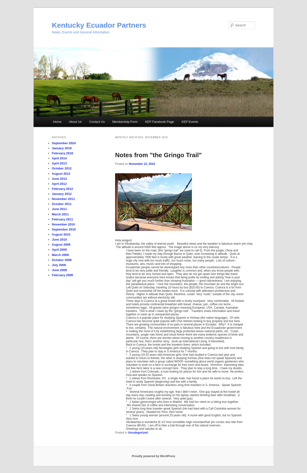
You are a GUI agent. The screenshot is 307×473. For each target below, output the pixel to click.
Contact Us (97, 122)
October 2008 (61, 260)
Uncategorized (138, 432)
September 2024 (64, 143)
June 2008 (59, 270)
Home (57, 122)
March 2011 (60, 214)
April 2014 (59, 158)
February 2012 (62, 189)
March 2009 (60, 255)
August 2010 (61, 234)
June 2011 (59, 209)
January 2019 (61, 148)
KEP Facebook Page (159, 122)
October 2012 (61, 168)
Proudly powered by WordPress (153, 456)
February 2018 (62, 153)
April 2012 (59, 184)
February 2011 (62, 219)
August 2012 (61, 173)
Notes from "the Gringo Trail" (158, 155)
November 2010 (63, 224)
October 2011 (61, 204)
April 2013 (59, 163)
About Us (75, 122)
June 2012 (59, 178)
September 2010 (64, 229)
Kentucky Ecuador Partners (99, 25)
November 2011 (63, 199)
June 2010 (59, 239)
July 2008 (59, 265)
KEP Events (190, 122)
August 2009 (61, 244)
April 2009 (59, 249)
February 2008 (62, 275)
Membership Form (124, 122)
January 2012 (61, 194)
